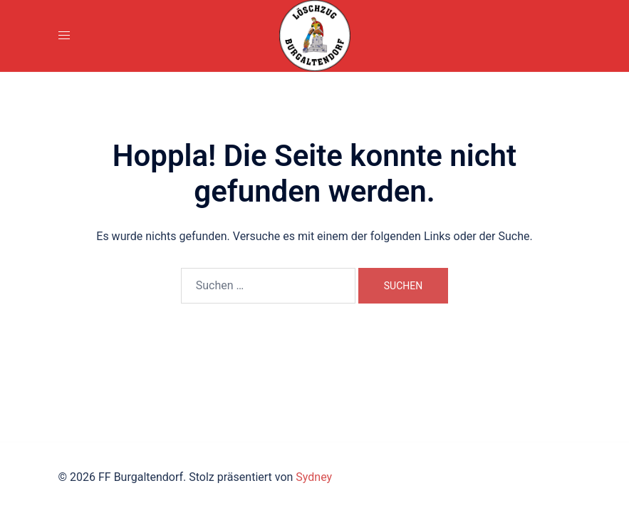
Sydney (314, 477)
